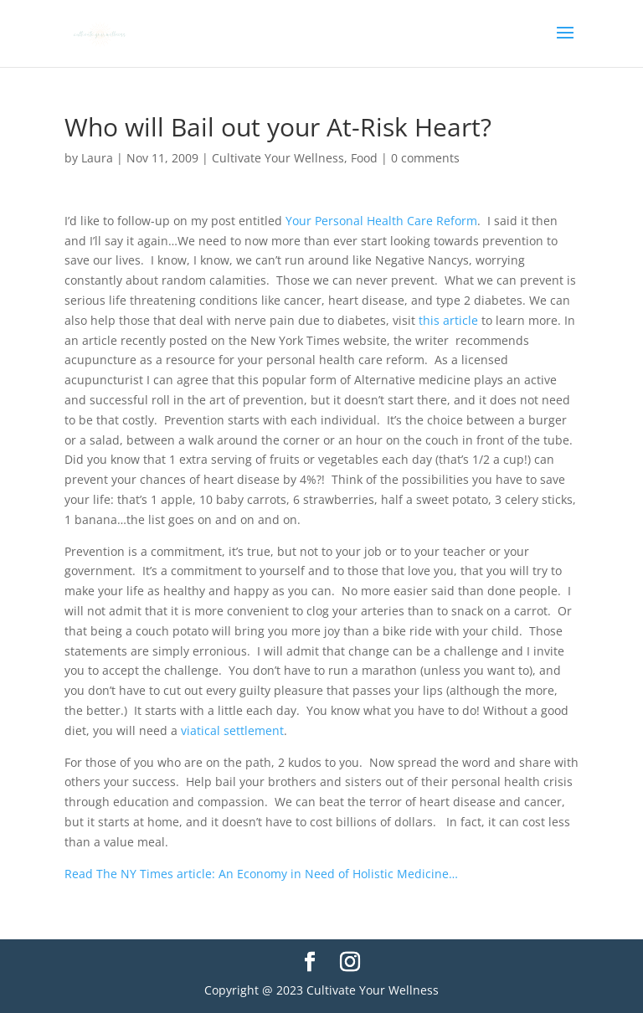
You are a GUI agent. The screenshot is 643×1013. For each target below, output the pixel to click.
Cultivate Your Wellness (278, 158)
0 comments (425, 158)
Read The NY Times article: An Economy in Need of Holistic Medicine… (261, 874)
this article (448, 320)
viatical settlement (232, 730)
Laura (97, 158)
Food (364, 158)
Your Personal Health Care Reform (381, 221)
